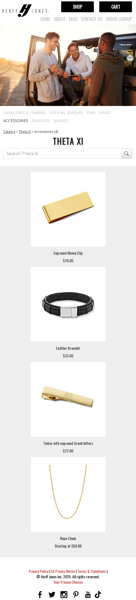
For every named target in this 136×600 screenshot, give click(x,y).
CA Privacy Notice (62, 571)
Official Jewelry (66, 112)
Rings (105, 112)
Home (45, 19)
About (59, 19)
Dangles (41, 120)
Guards (61, 120)
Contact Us (91, 19)
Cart (115, 7)
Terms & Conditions (92, 571)
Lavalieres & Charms (24, 112)
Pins (91, 112)
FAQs (73, 19)
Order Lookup (119, 19)
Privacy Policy (38, 571)
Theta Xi (25, 131)
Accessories (15, 120)
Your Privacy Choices (68, 582)
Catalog (9, 131)
